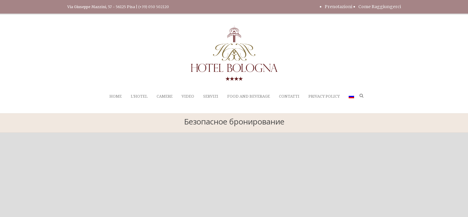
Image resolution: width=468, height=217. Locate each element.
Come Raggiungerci (379, 6)
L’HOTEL (139, 96)
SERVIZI (210, 96)
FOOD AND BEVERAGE (248, 96)
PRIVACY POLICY (324, 96)
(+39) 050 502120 (153, 7)
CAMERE (165, 96)
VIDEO (188, 96)
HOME (115, 96)
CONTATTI (289, 96)
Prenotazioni (338, 6)
